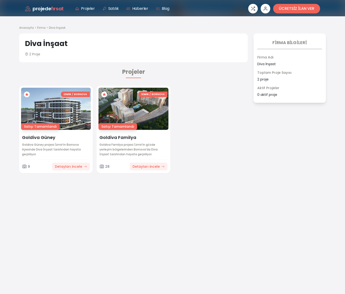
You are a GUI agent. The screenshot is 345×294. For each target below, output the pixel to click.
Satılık (111, 8)
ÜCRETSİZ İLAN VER (296, 8)
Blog (162, 8)
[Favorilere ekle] (27, 94)
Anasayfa (26, 28)
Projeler (85, 8)
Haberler (137, 8)
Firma (41, 28)
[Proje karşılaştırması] (253, 8)
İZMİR (67, 94)
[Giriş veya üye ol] (265, 8)
